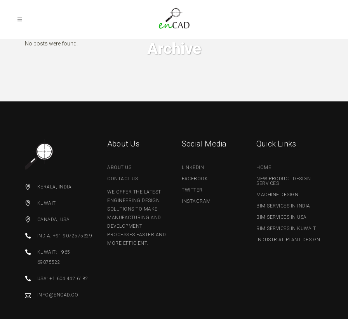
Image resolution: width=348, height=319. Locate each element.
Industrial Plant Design (288, 239)
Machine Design (277, 194)
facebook (195, 178)
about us (119, 167)
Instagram (196, 201)
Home (263, 167)
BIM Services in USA (281, 217)
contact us (122, 178)
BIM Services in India (283, 206)
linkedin (193, 167)
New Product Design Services (283, 181)
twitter (192, 190)
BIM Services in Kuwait (286, 228)
